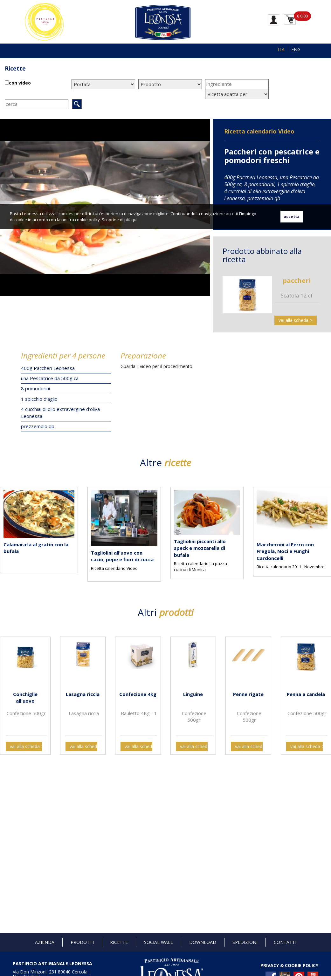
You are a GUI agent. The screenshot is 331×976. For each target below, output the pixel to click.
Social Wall (158, 942)
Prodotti (82, 942)
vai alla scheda (293, 320)
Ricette (15, 68)
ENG (295, 49)
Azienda (44, 942)
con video (20, 83)
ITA (281, 49)
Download (202, 942)
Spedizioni (245, 942)
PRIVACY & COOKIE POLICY (289, 965)
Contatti (285, 942)
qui (134, 219)
